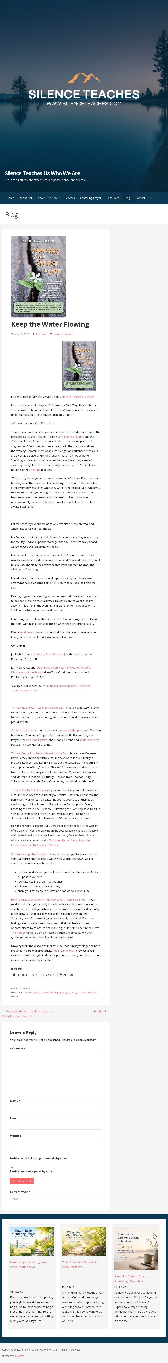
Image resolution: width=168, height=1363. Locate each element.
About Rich (26, 198)
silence (14, 996)
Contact (140, 198)
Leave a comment (63, 334)
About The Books (49, 198)
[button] (152, 198)
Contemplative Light (23, 730)
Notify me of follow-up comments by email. (39, 1158)
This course (18, 932)
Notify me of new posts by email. (32, 1171)
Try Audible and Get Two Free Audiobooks (37, 707)
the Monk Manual (64, 950)
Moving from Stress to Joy (78, 397)
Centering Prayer (90, 198)
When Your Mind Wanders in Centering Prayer (79, 1264)
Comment (18, 1048)
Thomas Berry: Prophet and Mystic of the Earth (40, 753)
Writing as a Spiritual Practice (29, 854)
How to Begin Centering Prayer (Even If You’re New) (29, 1264)
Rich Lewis (41, 334)
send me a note (29, 632)
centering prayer (32, 992)
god (67, 992)
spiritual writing (89, 740)
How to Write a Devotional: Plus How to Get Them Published (48, 899)
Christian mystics (36, 740)
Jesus (73, 992)
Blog (127, 198)
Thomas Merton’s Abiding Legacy (31, 790)
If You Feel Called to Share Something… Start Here (130, 1279)
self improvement (87, 992)
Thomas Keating (74, 437)
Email (15, 1118)
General (26, 988)
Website (15, 1136)
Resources (112, 198)
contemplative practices (73, 730)
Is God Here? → (100, 1011)
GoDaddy (18, 1355)
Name (15, 1100)
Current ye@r (20, 1192)
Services (70, 198)
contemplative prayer (53, 992)
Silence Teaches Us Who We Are (42, 173)
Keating (35, 470)
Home (10, 198)
